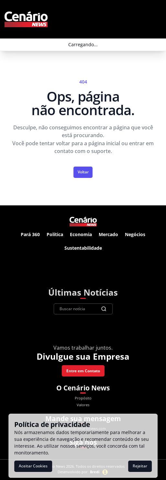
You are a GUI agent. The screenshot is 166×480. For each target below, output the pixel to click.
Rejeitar (140, 466)
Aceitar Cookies (33, 466)
